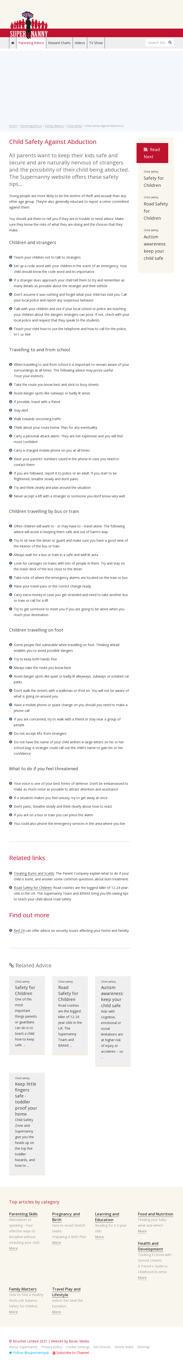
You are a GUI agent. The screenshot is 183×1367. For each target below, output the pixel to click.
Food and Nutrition (155, 1214)
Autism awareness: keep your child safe (112, 996)
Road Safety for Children (68, 993)
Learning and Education (107, 1216)
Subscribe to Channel (71, 1352)
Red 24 (19, 930)
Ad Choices (102, 1347)
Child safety (74, 126)
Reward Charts (59, 43)
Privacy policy (51, 1347)
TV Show (96, 43)
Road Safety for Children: (33, 887)
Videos (80, 43)
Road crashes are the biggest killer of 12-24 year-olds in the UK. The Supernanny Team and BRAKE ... (70, 1025)
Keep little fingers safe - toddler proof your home (26, 1099)
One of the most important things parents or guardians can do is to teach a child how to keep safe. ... (26, 1022)
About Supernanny (23, 1347)
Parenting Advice (31, 43)
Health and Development (150, 1246)
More (13, 1248)
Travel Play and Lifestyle (66, 1291)
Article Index (124, 1347)
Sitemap (143, 1347)
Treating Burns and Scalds (34, 873)
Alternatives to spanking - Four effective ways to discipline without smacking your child (24, 1231)
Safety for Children (25, 990)
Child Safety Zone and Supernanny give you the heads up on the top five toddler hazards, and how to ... (25, 1142)
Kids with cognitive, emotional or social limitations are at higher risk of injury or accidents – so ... (112, 1034)
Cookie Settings (78, 1347)
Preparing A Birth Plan (69, 1236)
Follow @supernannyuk (29, 1352)
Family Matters (54, 126)
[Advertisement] (91, 84)
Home (13, 126)
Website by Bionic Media (70, 1341)
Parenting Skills (23, 1214)
